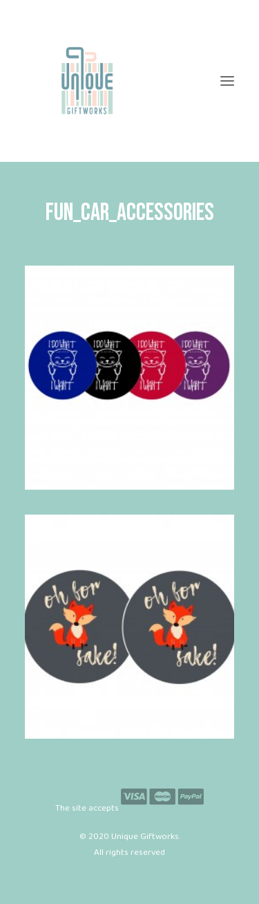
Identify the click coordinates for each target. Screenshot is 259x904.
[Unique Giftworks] (129, 81)
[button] (227, 81)
